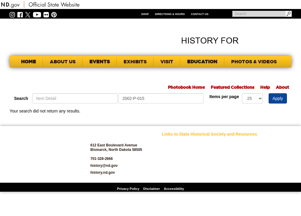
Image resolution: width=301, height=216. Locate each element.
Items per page (224, 96)
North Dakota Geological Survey (221, 165)
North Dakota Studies (223, 174)
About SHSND (173, 150)
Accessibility (174, 188)
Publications (261, 143)
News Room (216, 156)
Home (28, 61)
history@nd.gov (104, 166)
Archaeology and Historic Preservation (178, 158)
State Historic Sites (266, 167)
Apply (278, 98)
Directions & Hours (170, 14)
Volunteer (258, 174)
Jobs (210, 150)
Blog (165, 167)
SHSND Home (172, 143)
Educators (215, 143)
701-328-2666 (101, 159)
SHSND (43, 154)
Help (265, 87)
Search (21, 98)
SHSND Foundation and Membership (266, 151)
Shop (145, 14)
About (282, 87)
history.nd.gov (102, 172)
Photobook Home (186, 87)
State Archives (262, 160)
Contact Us (199, 14)
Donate (167, 174)
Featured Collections (232, 87)
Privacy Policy (128, 188)
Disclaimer (151, 188)
